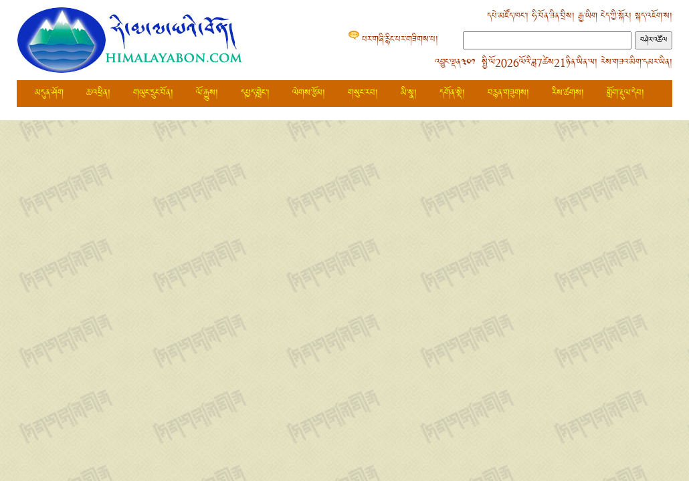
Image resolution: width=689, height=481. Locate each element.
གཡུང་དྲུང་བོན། (153, 93)
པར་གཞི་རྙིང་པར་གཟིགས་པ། (400, 40)
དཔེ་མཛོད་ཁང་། (507, 16)
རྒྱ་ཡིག (587, 16)
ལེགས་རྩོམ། (308, 93)
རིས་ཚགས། (568, 93)
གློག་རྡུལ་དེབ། (625, 93)
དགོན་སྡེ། (452, 93)
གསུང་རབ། (363, 93)
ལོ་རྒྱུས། (207, 93)
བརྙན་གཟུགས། (508, 93)
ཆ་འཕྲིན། (98, 93)
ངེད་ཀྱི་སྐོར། (616, 16)
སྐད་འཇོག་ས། (653, 16)
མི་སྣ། (409, 93)
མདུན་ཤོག (49, 93)
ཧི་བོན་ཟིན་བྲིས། (553, 16)
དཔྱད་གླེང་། (255, 93)
